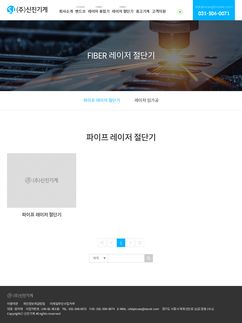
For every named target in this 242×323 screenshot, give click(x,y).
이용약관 (12, 304)
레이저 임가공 (146, 100)
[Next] (130, 243)
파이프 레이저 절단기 (101, 100)
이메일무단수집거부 (62, 304)
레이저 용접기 (99, 9)
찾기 (149, 258)
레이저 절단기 (122, 9)
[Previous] (102, 243)
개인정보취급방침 (34, 304)
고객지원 (159, 11)
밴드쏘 (80, 9)
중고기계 (143, 11)
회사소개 (66, 11)
